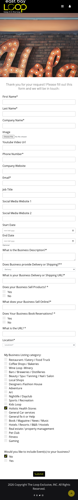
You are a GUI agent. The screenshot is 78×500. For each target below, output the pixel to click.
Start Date (9, 225)
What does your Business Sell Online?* (27, 302)
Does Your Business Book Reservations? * (29, 313)
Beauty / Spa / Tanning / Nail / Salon (30, 376)
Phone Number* (13, 154)
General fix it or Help (20, 416)
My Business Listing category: (22, 355)
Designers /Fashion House (24, 384)
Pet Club (13, 433)
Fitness (12, 437)
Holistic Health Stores (21, 408)
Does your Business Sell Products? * (25, 287)
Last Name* (10, 108)
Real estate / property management (30, 429)
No (8, 296)
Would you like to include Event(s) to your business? (37, 452)
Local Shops (15, 380)
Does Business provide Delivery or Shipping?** (32, 264)
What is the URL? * (14, 328)
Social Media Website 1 (17, 201)
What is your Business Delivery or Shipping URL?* (34, 275)
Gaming (12, 441)
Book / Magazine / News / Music (27, 420)
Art (9, 392)
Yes (8, 292)
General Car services (20, 412)
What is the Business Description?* (25, 250)
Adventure (14, 388)
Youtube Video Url (14, 142)
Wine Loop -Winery (19, 368)
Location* (9, 340)
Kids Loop (13, 404)
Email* (7, 178)
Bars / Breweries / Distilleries (25, 372)
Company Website (14, 166)
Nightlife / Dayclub (19, 396)
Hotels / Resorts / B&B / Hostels (27, 425)
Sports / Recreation (19, 400)
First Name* (10, 96)
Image (6, 132)
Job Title (8, 189)
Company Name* (13, 120)
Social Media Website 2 (17, 213)
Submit (39, 474)
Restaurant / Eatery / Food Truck (28, 360)
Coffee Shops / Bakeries (22, 364)
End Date (8, 235)
